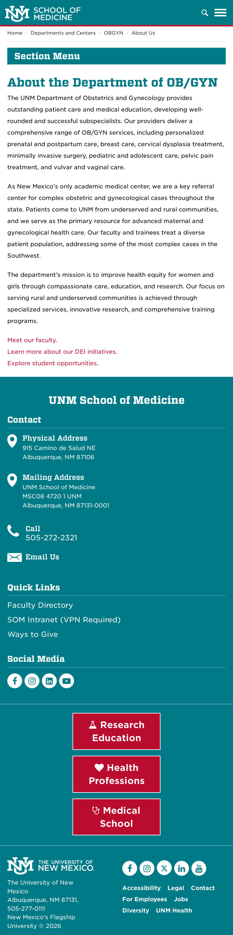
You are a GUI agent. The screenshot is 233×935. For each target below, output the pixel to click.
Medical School (116, 817)
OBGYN (113, 33)
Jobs (181, 899)
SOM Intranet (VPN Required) (64, 620)
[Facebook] (14, 680)
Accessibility (141, 888)
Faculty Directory (40, 605)
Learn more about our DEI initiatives (61, 351)
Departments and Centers (63, 33)
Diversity (135, 910)
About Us (143, 33)
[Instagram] (32, 680)
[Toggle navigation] (220, 12)
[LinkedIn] (49, 680)
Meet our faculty (31, 340)
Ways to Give (32, 634)
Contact (203, 888)
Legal (175, 888)
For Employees (144, 899)
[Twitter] (164, 867)
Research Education (117, 731)
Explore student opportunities (52, 363)
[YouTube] (198, 868)
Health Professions (117, 774)
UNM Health (174, 910)
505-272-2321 (51, 537)
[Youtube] (66, 680)
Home (14, 33)
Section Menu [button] (47, 56)
